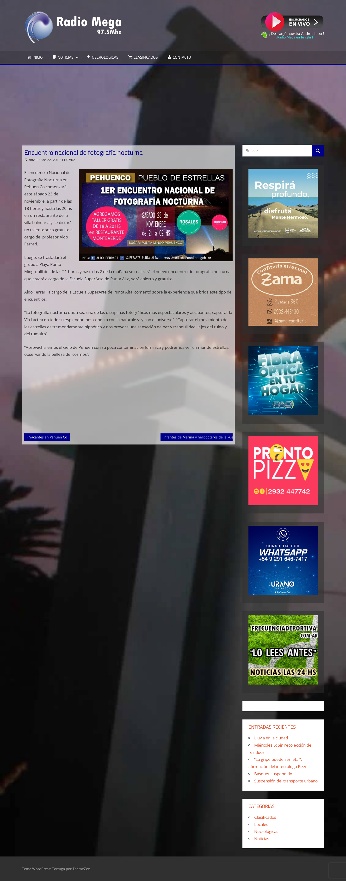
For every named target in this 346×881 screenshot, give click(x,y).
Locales (261, 824)
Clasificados (265, 817)
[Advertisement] (173, 101)
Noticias (261, 838)
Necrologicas (266, 831)
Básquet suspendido (273, 773)
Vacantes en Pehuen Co (48, 436)
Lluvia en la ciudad (271, 738)
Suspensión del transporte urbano (286, 781)
